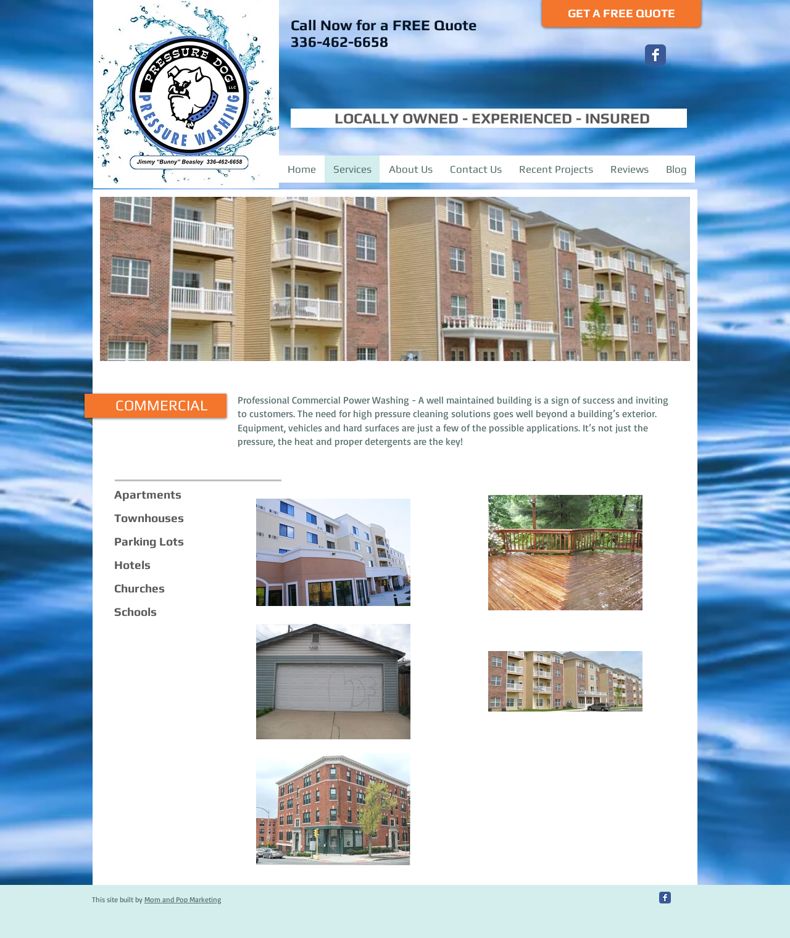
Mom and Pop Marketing (182, 899)
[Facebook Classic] (655, 54)
